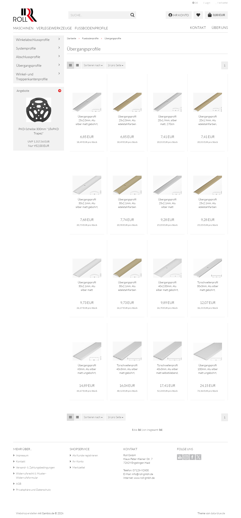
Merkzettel (222, 2)
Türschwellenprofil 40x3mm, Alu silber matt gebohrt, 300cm (127, 369)
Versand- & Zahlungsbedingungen (35, 467)
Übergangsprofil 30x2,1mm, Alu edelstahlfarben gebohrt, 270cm (127, 203)
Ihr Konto (78, 461)
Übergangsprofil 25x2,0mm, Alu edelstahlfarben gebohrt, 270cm (127, 120)
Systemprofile (26, 48)
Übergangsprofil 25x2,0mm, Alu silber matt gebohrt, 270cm (87, 120)
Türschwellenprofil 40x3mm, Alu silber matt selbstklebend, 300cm (167, 369)
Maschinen (23, 28)
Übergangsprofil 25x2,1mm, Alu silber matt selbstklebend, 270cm (167, 203)
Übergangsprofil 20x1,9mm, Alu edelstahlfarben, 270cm (207, 120)
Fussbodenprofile (91, 28)
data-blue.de (218, 513)
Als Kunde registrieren (85, 455)
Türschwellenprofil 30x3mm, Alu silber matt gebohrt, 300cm (207, 286)
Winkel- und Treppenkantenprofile (32, 76)
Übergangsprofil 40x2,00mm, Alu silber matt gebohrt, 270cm (167, 286)
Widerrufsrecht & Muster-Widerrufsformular (31, 475)
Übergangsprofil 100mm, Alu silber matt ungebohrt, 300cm (208, 369)
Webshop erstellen (26, 513)
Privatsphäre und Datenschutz (33, 489)
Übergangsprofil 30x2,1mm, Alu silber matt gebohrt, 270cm (87, 203)
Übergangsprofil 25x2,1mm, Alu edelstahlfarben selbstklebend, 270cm (207, 203)
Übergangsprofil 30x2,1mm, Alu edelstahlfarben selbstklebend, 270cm (127, 286)
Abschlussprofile (28, 57)
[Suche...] (132, 15)
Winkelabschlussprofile (33, 40)
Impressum (22, 455)
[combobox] (93, 65)
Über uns (220, 27)
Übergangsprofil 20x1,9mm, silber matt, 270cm (167, 120)
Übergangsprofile (28, 65)
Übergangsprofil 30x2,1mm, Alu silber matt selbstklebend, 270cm (87, 286)
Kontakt (198, 27)
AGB (18, 483)
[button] (195, 3)
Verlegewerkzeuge (54, 28)
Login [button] (207, 2)
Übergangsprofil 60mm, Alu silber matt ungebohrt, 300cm (86, 369)
